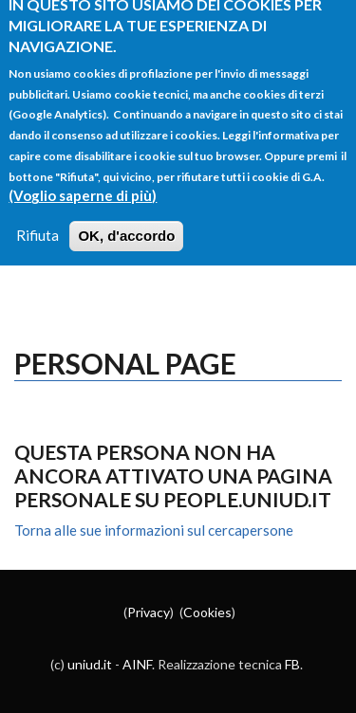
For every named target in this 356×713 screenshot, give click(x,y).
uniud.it (89, 664)
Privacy (148, 612)
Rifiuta (37, 221)
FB (292, 664)
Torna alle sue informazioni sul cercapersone (153, 530)
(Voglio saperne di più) (83, 182)
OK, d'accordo (126, 222)
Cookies (207, 612)
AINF (137, 664)
